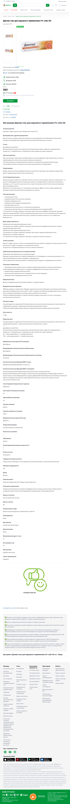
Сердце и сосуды (60, 10)
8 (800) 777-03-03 (36, 769)
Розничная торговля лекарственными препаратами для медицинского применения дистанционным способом (8, 725)
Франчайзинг (46, 673)
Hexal (17, 67)
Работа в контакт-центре (60, 679)
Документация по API (47, 690)
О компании (20, 668)
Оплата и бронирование (7, 672)
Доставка (6, 676)
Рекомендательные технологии (21, 707)
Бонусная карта (62, 1)
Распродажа (14, 10)
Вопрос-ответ (33, 684)
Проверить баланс (34, 678)
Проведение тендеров (46, 669)
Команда (19, 674)
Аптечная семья (34, 670)
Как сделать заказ (8, 668)
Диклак (5, 73)
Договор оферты (8, 713)
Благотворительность (21, 680)
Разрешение (7, 695)
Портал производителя (47, 676)
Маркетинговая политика (8, 705)
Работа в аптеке (60, 673)
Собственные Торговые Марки (47, 695)
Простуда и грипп (48, 10)
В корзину (10, 101)
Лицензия (6, 692)
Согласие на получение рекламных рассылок (7, 742)
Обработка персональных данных (7, 735)
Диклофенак (25, 70)
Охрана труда (59, 683)
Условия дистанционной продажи (8, 699)
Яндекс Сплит (23, 10)
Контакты (19, 677)
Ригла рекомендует (36, 10)
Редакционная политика (20, 688)
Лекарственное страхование (21, 692)
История (19, 671)
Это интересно (7, 679)
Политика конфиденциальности (9, 683)
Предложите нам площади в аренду (47, 681)
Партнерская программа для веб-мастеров (46, 700)
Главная (5, 16)
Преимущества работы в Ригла (60, 669)
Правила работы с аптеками (21, 711)
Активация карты (34, 673)
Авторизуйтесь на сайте (9, 608)
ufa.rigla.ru (56, 764)
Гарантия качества (21, 696)
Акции (6, 10)
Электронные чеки (33, 688)
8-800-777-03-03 (8, 792)
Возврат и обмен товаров (8, 709)
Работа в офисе (60, 676)
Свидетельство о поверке (21, 700)
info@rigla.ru (54, 800)
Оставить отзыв (21, 684)
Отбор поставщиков (46, 685)
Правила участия (34, 676)
